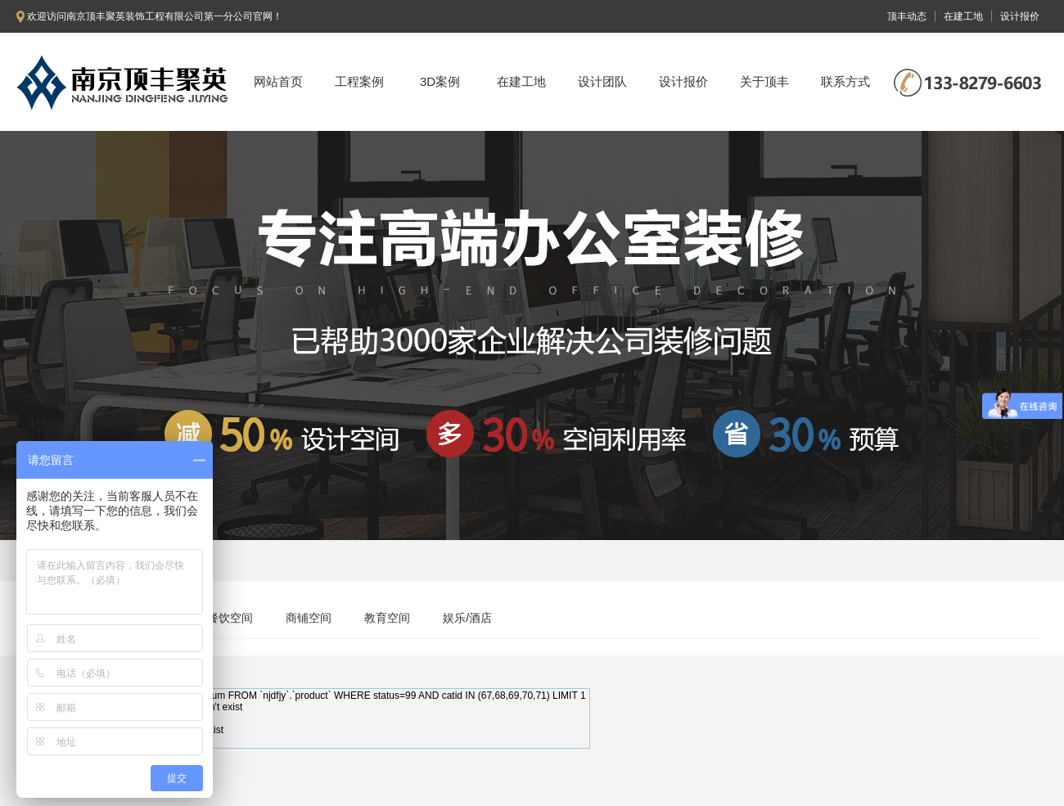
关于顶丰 (764, 81)
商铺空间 (308, 617)
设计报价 (683, 81)
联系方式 (845, 81)
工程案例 (359, 81)
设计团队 (602, 81)
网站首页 (278, 81)
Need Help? (54, 741)
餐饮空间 (230, 617)
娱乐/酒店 (467, 617)
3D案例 (440, 81)
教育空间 (387, 617)
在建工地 (521, 81)
